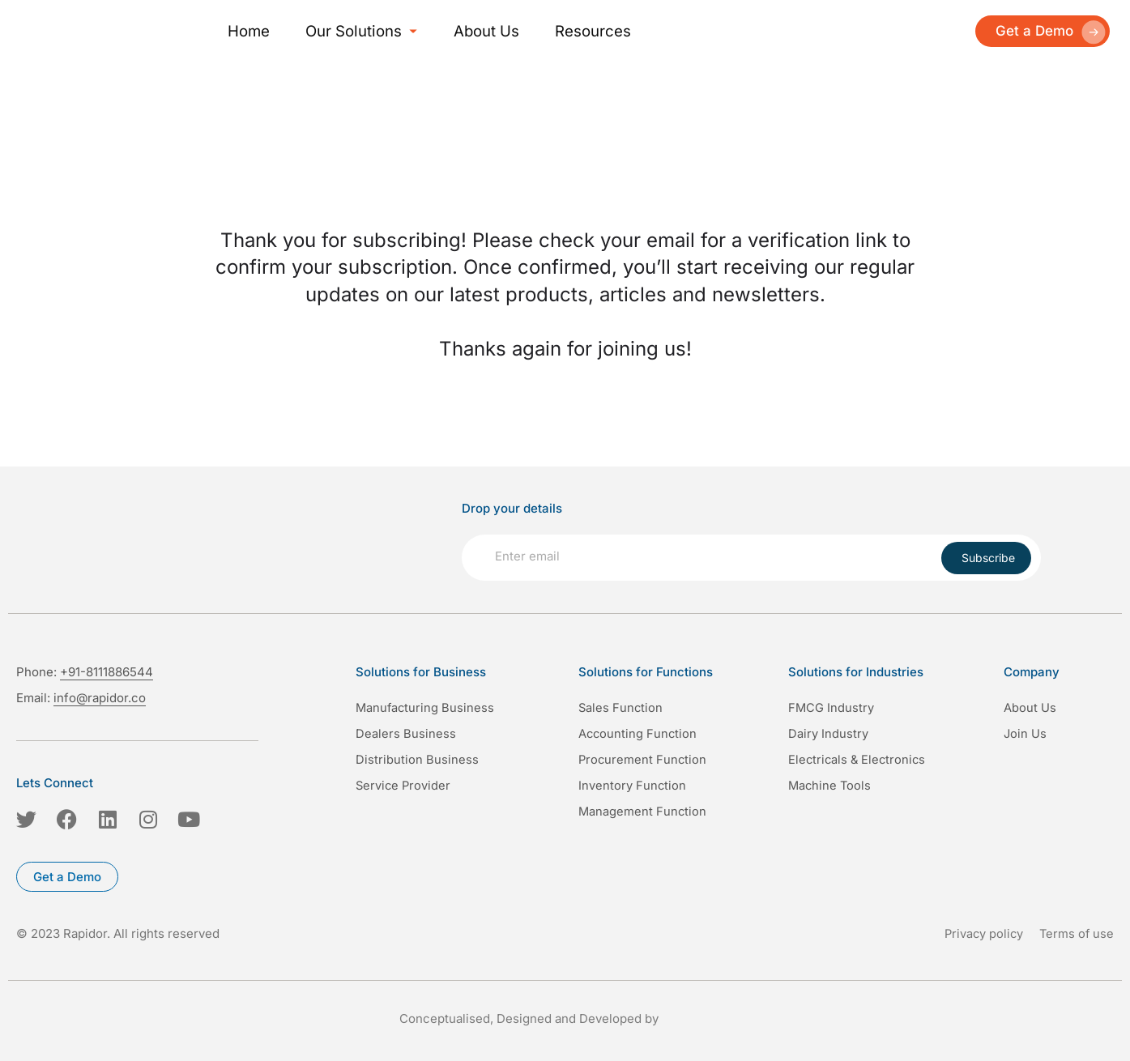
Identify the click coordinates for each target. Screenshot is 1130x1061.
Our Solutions (341, 30)
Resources (550, 30)
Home (246, 30)
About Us (455, 30)
